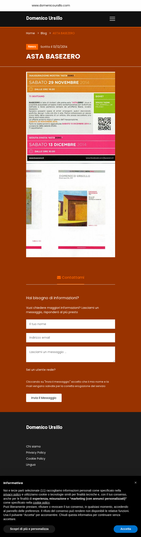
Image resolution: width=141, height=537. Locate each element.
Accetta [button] (125, 529)
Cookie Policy (35, 459)
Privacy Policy (36, 453)
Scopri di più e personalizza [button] (29, 529)
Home (30, 33)
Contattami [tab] (70, 277)
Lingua (31, 465)
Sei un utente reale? (41, 370)
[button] (135, 482)
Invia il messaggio (43, 398)
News (32, 47)
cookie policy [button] (41, 502)
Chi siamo (33, 447)
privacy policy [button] (12, 494)
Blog (44, 33)
